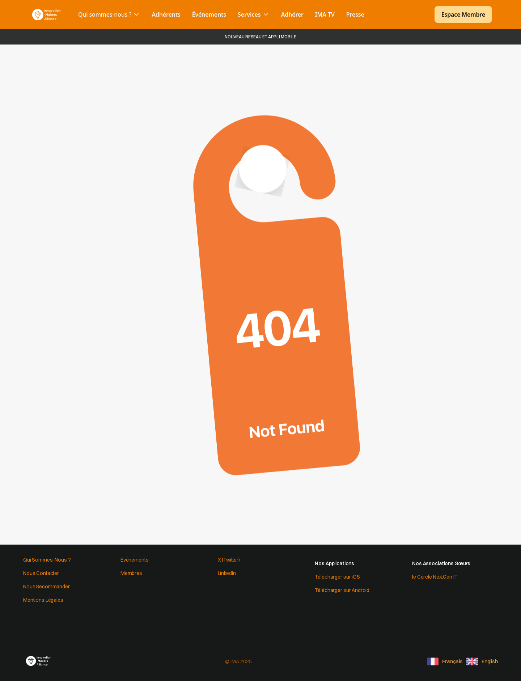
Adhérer (292, 14)
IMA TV (325, 14)
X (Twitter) (229, 560)
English (490, 661)
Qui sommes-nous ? (104, 14)
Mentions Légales (43, 600)
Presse (355, 14)
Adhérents (166, 14)
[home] (46, 14)
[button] (109, 14)
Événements (209, 14)
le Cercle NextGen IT (434, 577)
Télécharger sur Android (342, 590)
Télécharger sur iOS (337, 577)
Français (452, 661)
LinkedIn (227, 573)
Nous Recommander (46, 586)
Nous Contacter (41, 573)
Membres (131, 573)
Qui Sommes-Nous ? (47, 560)
